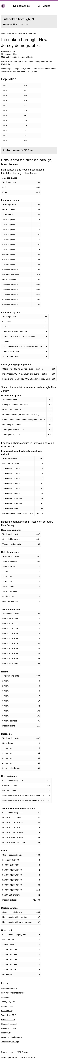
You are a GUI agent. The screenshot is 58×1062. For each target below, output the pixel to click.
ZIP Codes (44, 5)
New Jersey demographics (13, 993)
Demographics (21, 5)
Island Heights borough (11, 1037)
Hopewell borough (9, 1024)
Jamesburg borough (10, 1042)
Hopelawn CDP (8, 1019)
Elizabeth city (7, 1010)
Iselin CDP (6, 1033)
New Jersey (12, 33)
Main (3, 33)
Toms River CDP (8, 1015)
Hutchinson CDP (8, 1028)
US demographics (9, 988)
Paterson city (7, 1006)
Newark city (6, 997)
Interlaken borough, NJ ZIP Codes (18, 150)
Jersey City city (8, 1002)
